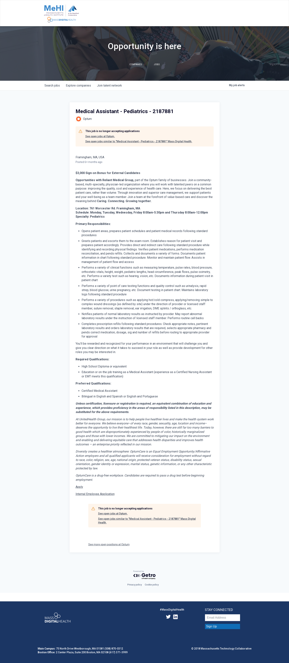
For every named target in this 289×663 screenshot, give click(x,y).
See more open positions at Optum (109, 544)
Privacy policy (134, 584)
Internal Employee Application (95, 494)
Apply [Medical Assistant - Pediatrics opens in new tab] (79, 487)
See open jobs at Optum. (100, 136)
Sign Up (211, 626)
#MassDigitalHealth (172, 609)
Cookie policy (152, 584)
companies (78, 85)
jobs (52, 85)
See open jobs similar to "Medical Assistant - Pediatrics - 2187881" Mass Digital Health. (138, 141)
